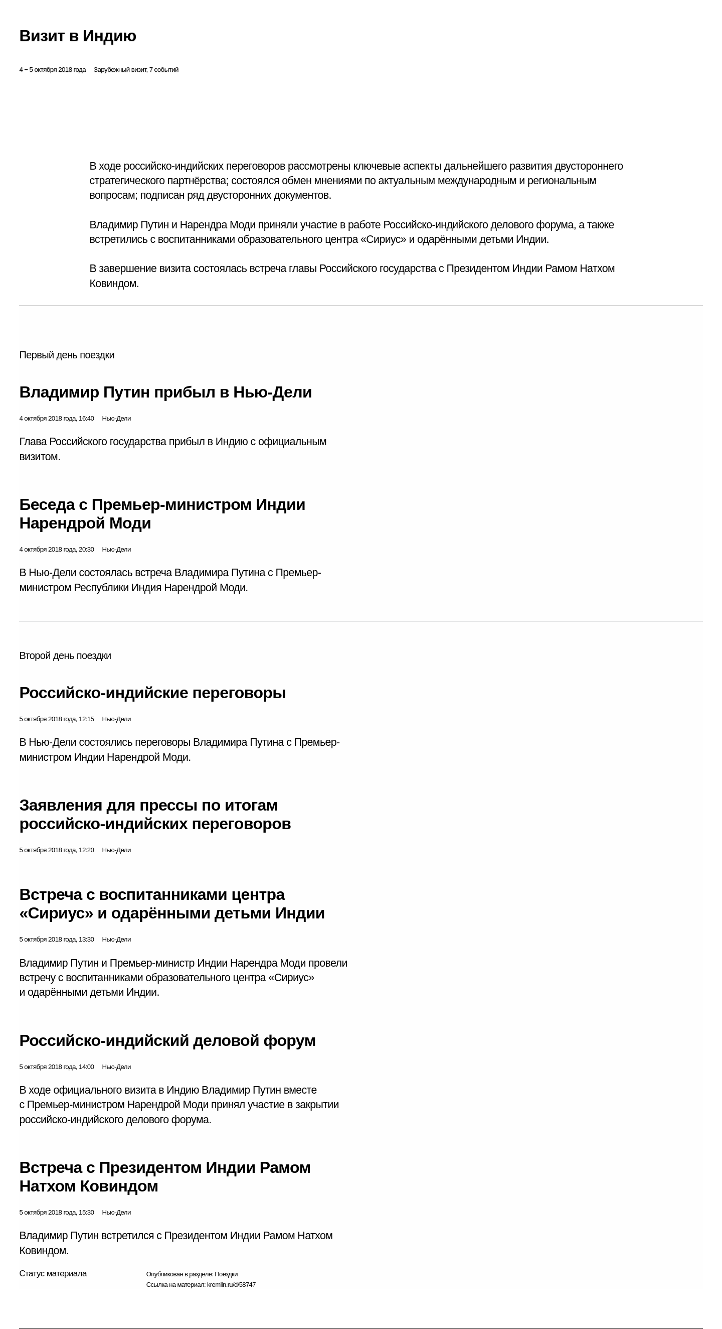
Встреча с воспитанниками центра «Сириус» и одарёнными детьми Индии (172, 903)
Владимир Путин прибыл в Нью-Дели (165, 392)
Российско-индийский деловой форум (167, 1040)
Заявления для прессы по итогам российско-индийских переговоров (155, 814)
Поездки (226, 1274)
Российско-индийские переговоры (152, 693)
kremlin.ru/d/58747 (231, 1284)
